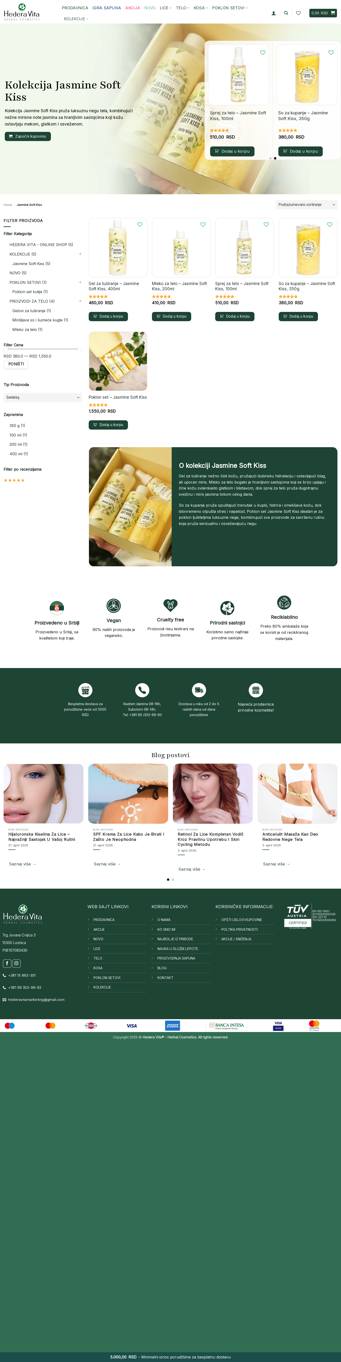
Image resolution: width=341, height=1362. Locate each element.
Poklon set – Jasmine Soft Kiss (118, 397)
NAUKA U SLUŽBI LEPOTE (177, 949)
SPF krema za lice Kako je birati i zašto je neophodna (128, 837)
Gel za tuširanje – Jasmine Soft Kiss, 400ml (114, 286)
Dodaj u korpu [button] (235, 151)
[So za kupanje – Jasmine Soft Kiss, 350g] (306, 74)
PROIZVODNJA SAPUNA (176, 958)
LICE (166, 7)
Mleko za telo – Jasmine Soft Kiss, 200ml (179, 286)
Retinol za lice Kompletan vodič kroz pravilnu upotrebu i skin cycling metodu (211, 839)
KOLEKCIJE (76, 18)
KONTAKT (165, 978)
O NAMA (163, 920)
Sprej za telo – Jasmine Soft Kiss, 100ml (238, 115)
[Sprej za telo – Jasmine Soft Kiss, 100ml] (238, 74)
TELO (183, 7)
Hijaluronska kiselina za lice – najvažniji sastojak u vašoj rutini (41, 837)
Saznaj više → (22, 864)
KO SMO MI (166, 929)
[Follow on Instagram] (16, 963)
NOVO (98, 939)
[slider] (5, 350)
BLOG (162, 968)
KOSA (201, 7)
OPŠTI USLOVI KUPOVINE (241, 920)
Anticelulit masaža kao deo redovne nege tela (290, 837)
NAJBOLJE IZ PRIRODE (175, 939)
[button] (273, 13)
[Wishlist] (298, 13)
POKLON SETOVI (230, 7)
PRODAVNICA (75, 7)
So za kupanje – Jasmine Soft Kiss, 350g (303, 115)
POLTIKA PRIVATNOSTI (239, 929)
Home (8, 205)
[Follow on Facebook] (7, 963)
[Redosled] (306, 204)
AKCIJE (99, 929)
